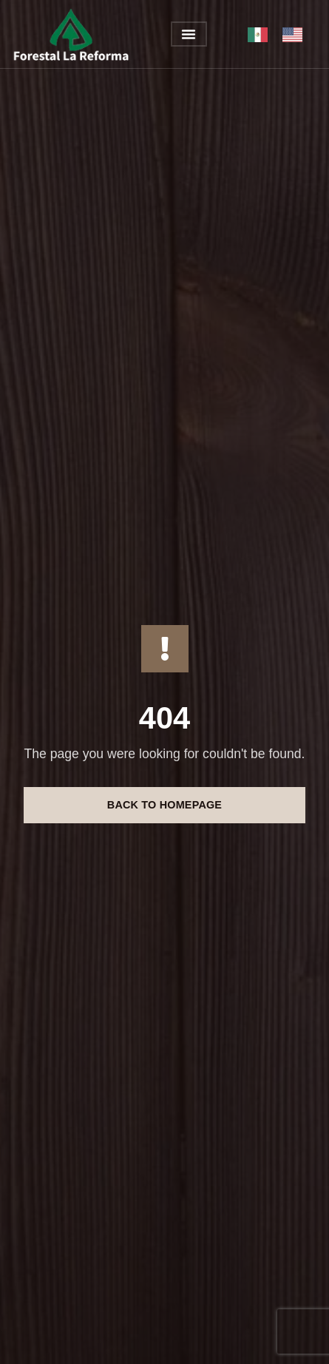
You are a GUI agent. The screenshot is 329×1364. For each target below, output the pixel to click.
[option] (296, 34)
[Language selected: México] (282, 34)
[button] (188, 34)
